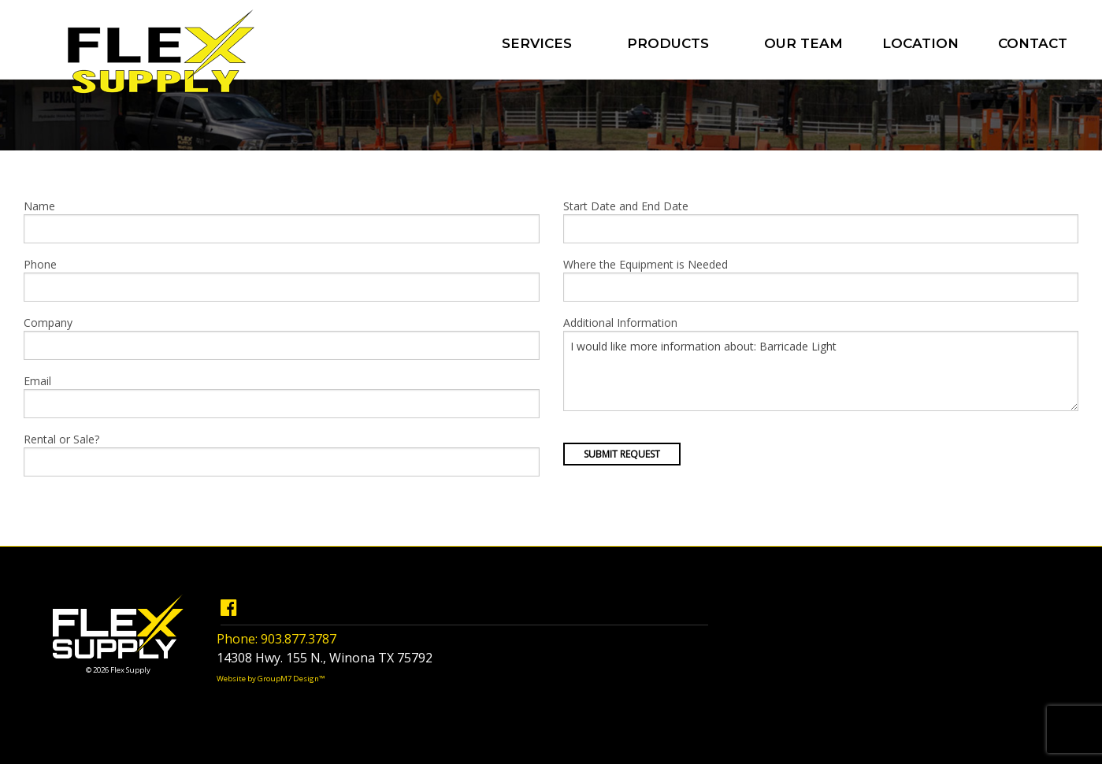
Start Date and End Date (821, 220)
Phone (282, 279)
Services (537, 43)
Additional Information (821, 363)
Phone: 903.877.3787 (276, 638)
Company (282, 337)
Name (282, 220)
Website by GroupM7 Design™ (271, 678)
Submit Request (622, 454)
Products (668, 43)
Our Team (803, 43)
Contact (1032, 43)
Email (282, 395)
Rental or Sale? (282, 454)
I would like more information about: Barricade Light (821, 371)
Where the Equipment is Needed (821, 279)
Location (920, 43)
